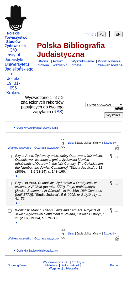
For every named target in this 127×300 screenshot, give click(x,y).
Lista (71, 142)
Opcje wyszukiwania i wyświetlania (35, 127)
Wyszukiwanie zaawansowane (110, 63)
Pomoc (114, 265)
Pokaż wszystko (60, 63)
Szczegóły (110, 142)
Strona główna (43, 63)
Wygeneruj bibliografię (63, 268)
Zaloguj (90, 34)
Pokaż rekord (70, 265)
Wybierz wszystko (19, 147)
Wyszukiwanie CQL (55, 262)
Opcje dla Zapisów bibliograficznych (36, 250)
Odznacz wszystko (46, 147)
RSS (58, 111)
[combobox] (100, 109)
